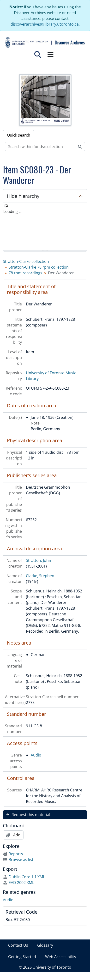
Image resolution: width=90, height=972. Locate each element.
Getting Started (22, 956)
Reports (13, 853)
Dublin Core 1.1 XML (24, 876)
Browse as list (18, 859)
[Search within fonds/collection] (40, 146)
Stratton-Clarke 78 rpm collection (39, 267)
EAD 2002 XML (18, 882)
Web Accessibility (60, 956)
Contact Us (18, 945)
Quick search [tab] (18, 135)
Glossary (45, 945)
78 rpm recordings (25, 273)
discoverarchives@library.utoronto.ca (45, 24)
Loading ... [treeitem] (12, 211)
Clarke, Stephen (40, 575)
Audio (36, 755)
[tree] (45, 227)
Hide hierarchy (23, 196)
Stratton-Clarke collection (26, 261)
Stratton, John (38, 560)
